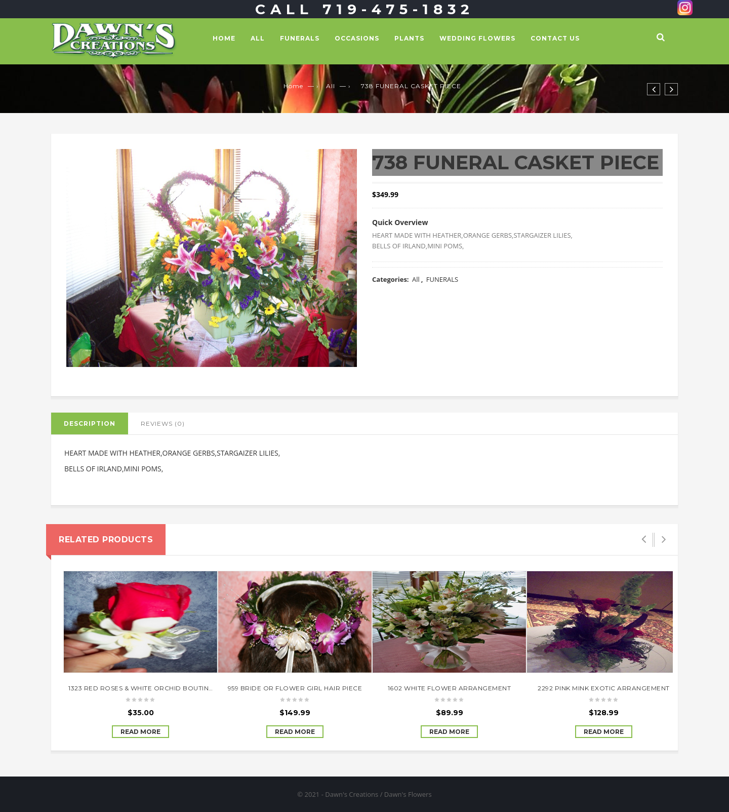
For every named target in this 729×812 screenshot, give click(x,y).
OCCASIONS (357, 38)
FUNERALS (299, 38)
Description (89, 423)
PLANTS (409, 38)
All (258, 38)
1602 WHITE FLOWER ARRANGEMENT (449, 688)
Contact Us (555, 38)
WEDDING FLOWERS (477, 38)
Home (224, 38)
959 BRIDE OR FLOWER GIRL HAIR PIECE (295, 688)
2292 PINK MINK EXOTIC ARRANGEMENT (604, 688)
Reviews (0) (163, 423)
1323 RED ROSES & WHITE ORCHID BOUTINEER (145, 688)
